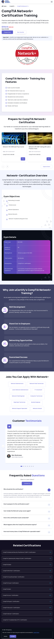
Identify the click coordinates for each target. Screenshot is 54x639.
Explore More (46, 166)
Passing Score (8, 253)
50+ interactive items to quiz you (15, 91)
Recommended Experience (9, 269)
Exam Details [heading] (10, 237)
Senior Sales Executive (17, 457)
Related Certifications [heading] (27, 545)
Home (4, 6)
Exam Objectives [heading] (12, 196)
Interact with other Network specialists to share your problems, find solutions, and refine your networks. (28, 345)
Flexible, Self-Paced (11, 106)
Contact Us (27, 483)
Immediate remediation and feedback (16, 103)
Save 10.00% (5, 29)
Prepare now (7, 32)
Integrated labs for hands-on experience (17, 94)
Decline (5, 636)
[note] (27, 497)
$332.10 (5, 27)
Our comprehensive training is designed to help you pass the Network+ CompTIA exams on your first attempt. (29, 361)
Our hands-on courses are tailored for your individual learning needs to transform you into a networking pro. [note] (27, 128)
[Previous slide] (3, 446)
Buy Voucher (20, 32)
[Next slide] (7, 166)
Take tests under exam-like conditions (16, 100)
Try (23, 159)
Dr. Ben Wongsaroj (7, 629)
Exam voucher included (12, 87)
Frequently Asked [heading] (27, 475)
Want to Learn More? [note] (27, 479)
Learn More (36, 632)
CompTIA (12, 6)
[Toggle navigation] (51, 1)
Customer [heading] (27, 420)
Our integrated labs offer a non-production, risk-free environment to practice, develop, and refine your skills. (28, 311)
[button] (21, 466)
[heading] (27, 13)
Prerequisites (8, 263)
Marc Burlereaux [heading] (17, 455)
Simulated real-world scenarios (14, 97)
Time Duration (8, 258)
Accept (13, 636)
